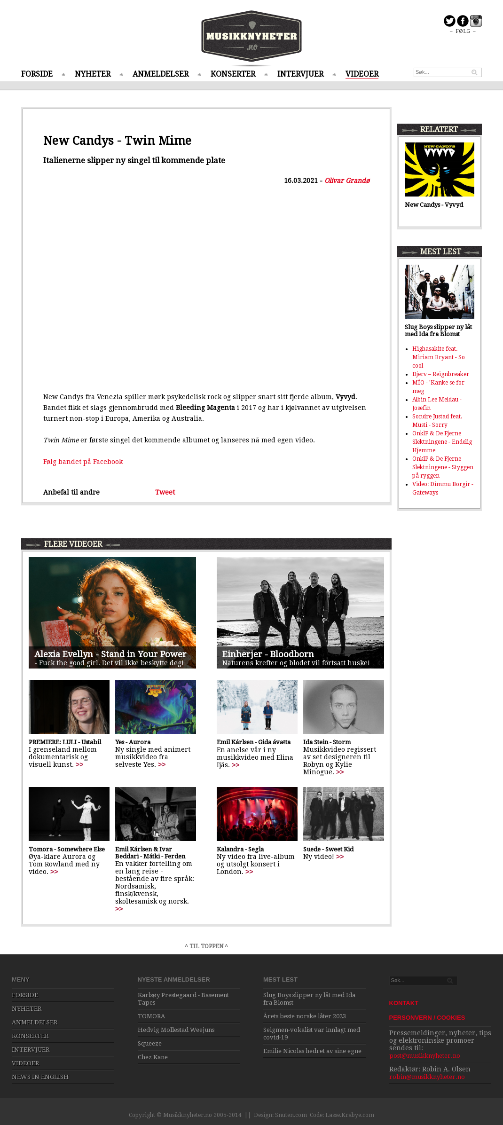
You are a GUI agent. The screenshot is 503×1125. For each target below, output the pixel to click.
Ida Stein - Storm (327, 742)
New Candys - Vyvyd (434, 204)
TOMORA (151, 1016)
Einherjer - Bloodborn (268, 654)
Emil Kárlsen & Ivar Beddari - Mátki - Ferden (150, 853)
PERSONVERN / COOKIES (427, 1017)
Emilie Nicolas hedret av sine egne (312, 1050)
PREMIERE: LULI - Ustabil (65, 742)
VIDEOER (362, 74)
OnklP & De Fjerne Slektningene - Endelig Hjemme (442, 442)
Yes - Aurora (132, 742)
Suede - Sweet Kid (328, 849)
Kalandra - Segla (240, 849)
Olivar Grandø (346, 180)
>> (79, 764)
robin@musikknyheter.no (427, 1076)
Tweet (165, 492)
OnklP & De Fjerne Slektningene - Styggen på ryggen (442, 467)
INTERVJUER (300, 74)
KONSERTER (233, 74)
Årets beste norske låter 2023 (304, 1016)
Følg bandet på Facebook (83, 461)
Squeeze (150, 1043)
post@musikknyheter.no (424, 1055)
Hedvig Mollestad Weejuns (176, 1029)
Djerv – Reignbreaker (440, 374)
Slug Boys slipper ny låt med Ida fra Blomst (438, 330)
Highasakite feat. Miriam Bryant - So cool (438, 357)
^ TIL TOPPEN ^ (206, 946)
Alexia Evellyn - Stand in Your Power (110, 654)
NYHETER (92, 74)
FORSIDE (37, 74)
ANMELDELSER (161, 74)
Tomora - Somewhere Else (67, 849)
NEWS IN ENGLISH (40, 1076)
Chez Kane (153, 1057)
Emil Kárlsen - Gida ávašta (254, 742)
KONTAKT (404, 1003)
